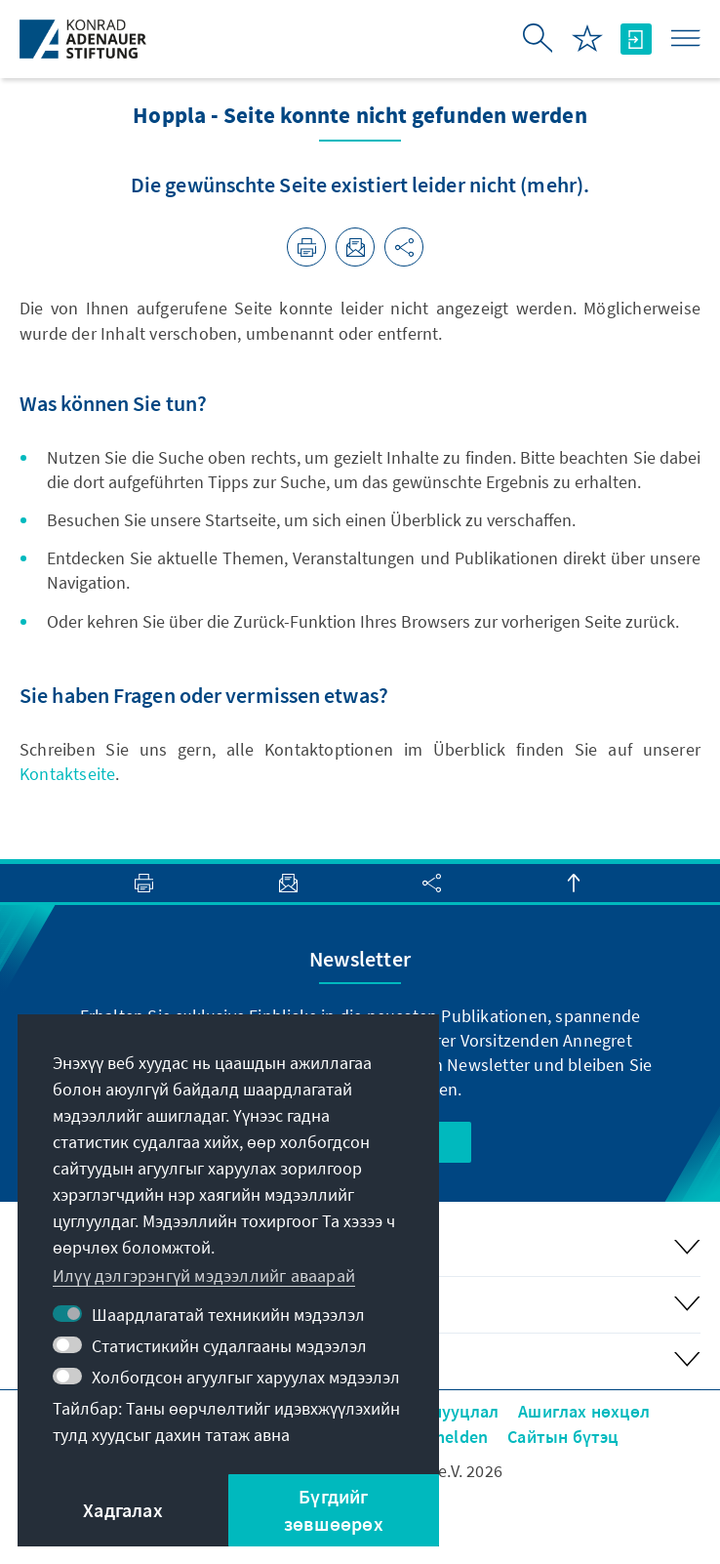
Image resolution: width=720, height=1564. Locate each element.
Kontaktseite (67, 773)
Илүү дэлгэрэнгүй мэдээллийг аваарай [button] (204, 1275)
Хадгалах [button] (123, 1510)
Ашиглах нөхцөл (584, 1411)
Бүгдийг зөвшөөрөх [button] (333, 1510)
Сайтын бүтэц (562, 1436)
